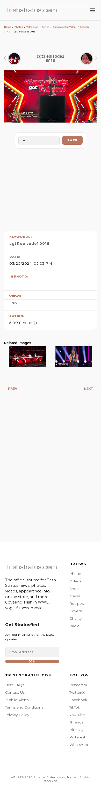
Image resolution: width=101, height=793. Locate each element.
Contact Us (15, 692)
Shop (74, 589)
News (74, 596)
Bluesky (76, 730)
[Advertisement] (50, 188)
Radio (74, 626)
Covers (75, 611)
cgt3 (14, 244)
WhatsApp (78, 745)
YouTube (77, 715)
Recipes (76, 603)
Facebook (78, 700)
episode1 (29, 244)
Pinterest (77, 737)
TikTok (74, 707)
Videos (75, 581)
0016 (44, 244)
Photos (19, 26)
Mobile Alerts (16, 700)
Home (7, 26)
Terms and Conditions (24, 707)
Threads (76, 722)
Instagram (78, 685)
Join (31, 661)
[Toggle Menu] (92, 10)
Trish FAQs (14, 685)
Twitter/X (77, 692)
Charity (75, 618)
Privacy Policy (17, 715)
